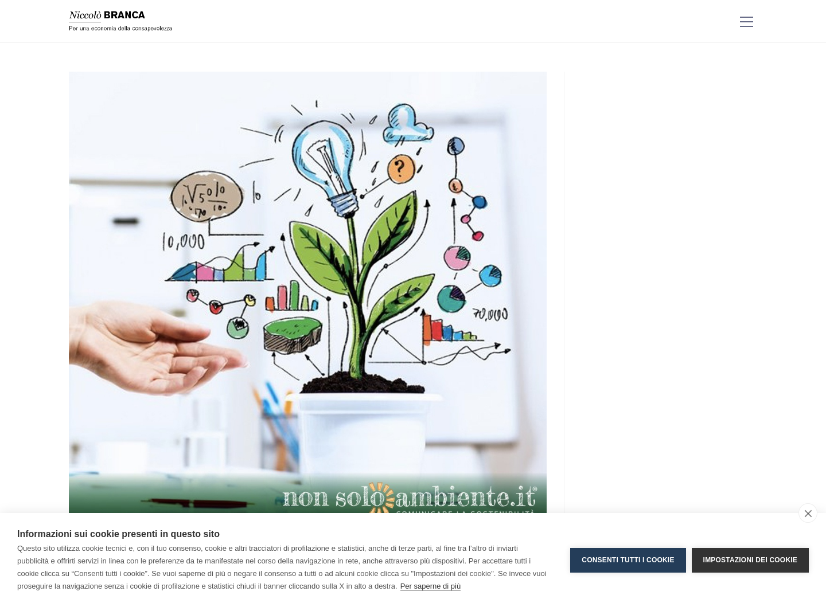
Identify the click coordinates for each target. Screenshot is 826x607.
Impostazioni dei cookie (750, 560)
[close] (807, 513)
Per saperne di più (430, 586)
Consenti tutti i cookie (628, 560)
